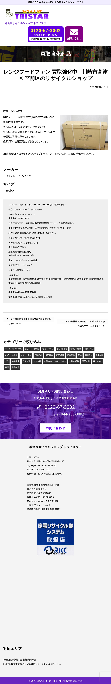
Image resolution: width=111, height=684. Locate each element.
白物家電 (26, 361)
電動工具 (15, 367)
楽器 (7, 361)
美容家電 (37, 361)
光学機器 (71, 355)
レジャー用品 (26, 355)
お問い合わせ (74, 38)
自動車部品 (74, 361)
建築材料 (99, 355)
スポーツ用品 (47, 349)
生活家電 (15, 361)
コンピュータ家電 (32, 349)
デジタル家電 (62, 349)
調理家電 (86, 361)
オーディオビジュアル (13, 349)
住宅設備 (60, 355)
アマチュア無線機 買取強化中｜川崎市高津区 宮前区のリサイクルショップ (83, 322)
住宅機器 (49, 355)
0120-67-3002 (60, 406)
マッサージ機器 (11, 355)
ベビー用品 (89, 349)
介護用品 (38, 355)
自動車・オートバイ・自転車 (55, 361)
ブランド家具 (75, 349)
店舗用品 (88, 355)
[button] (102, 13)
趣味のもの (97, 361)
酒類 (7, 367)
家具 (80, 355)
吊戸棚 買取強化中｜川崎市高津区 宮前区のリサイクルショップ (29, 320)
